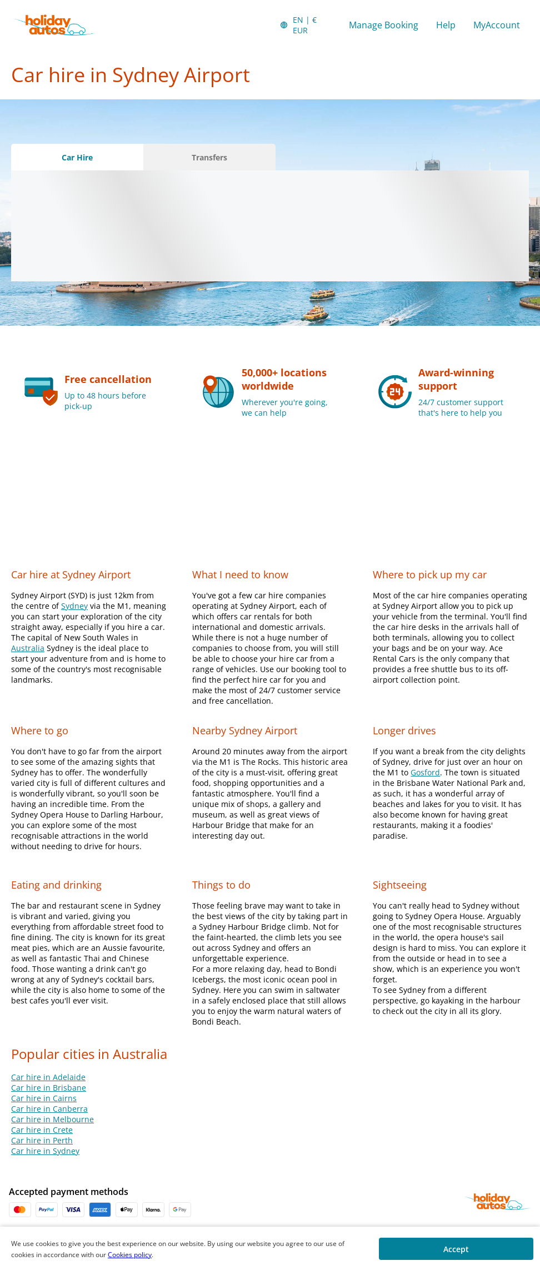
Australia (27, 648)
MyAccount (496, 25)
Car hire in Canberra (49, 1108)
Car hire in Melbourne (52, 1119)
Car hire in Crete (42, 1129)
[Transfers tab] (209, 157)
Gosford (425, 772)
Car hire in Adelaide (48, 1077)
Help (446, 25)
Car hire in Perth (42, 1140)
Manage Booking (383, 25)
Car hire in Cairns (44, 1098)
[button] (305, 25)
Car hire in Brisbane (48, 1087)
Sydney (74, 606)
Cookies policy (130, 1254)
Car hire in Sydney (45, 1151)
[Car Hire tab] (77, 157)
